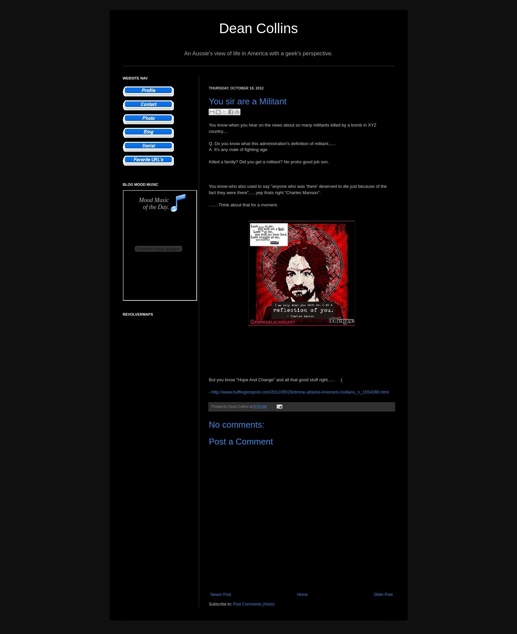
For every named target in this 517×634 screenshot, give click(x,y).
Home (302, 594)
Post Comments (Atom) (254, 604)
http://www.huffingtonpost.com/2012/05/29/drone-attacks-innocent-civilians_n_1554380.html (300, 392)
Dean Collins (258, 28)
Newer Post (221, 594)
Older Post (383, 594)
